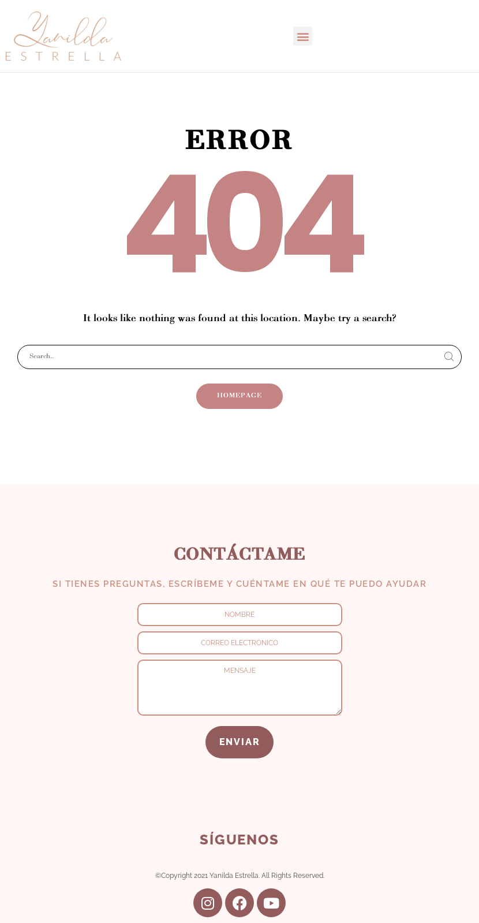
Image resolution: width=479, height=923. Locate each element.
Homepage (239, 396)
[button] (302, 36)
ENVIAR (239, 741)
